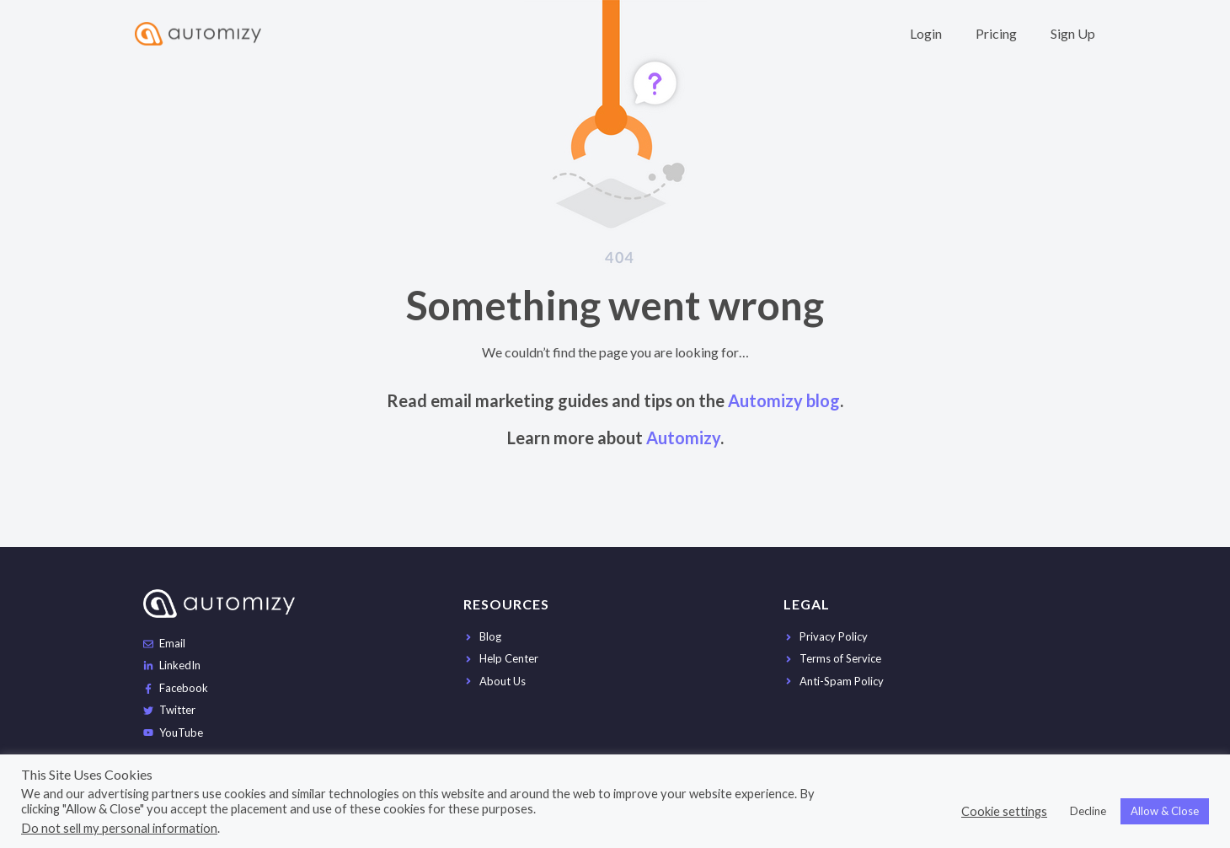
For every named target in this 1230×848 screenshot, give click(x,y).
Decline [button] (1088, 811)
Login (926, 33)
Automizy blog (784, 400)
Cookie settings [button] (1004, 811)
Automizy (683, 437)
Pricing (996, 33)
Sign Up (1073, 33)
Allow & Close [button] (1165, 811)
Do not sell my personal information (119, 828)
